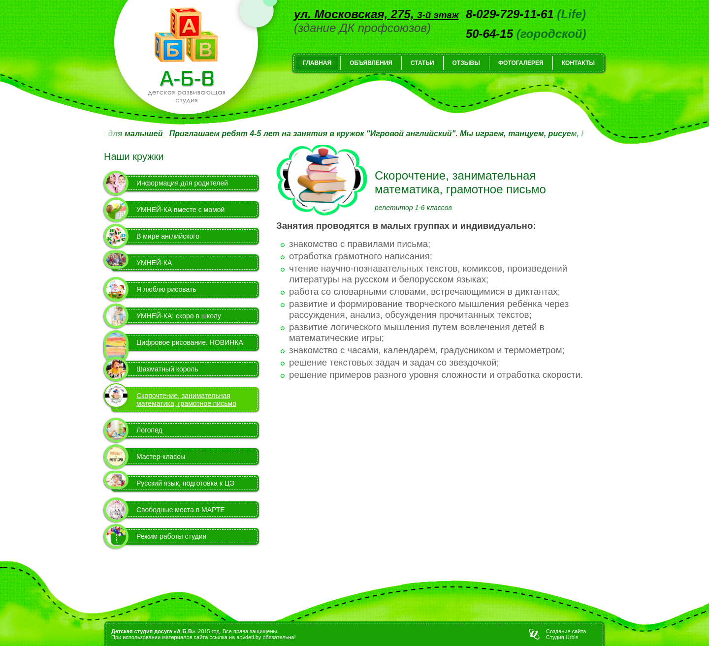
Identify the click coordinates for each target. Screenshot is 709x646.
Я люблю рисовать (166, 289)
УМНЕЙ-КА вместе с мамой (180, 210)
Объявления (371, 63)
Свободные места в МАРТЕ (180, 510)
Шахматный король (167, 369)
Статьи (422, 63)
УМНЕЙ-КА (154, 263)
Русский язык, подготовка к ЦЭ (185, 483)
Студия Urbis (562, 637)
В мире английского (167, 236)
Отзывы (466, 63)
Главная (317, 63)
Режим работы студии (171, 536)
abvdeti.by (248, 637)
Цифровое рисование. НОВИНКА (189, 342)
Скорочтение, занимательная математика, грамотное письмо (186, 399)
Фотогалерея (521, 63)
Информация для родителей (182, 183)
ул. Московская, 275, (376, 14)
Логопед (149, 430)
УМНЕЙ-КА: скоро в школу (178, 316)
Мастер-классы (160, 457)
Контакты (578, 63)
